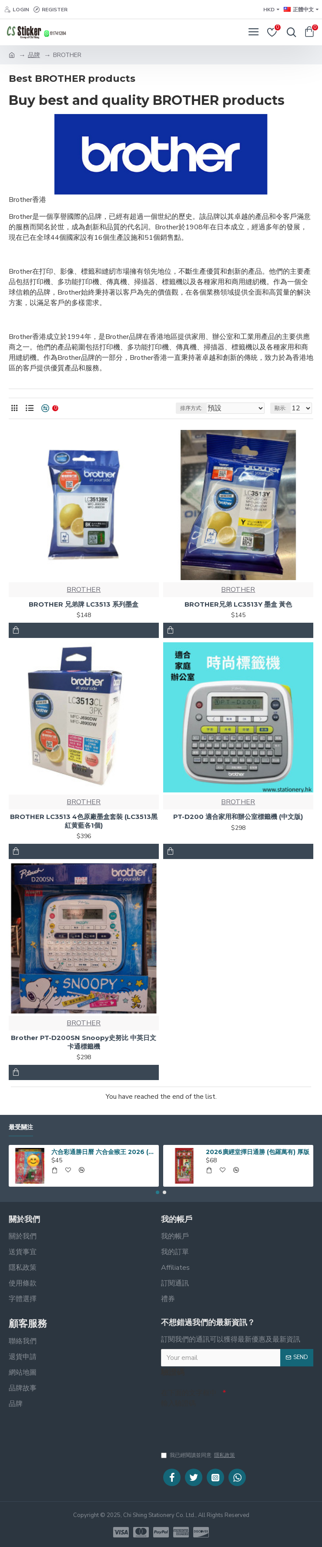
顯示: (280, 408)
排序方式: (191, 408)
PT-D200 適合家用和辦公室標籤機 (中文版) (238, 816)
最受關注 (21, 1125)
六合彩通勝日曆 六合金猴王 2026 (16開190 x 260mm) (103, 1150)
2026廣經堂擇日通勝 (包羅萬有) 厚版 (257, 1150)
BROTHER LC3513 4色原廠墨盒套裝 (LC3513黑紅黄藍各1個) (84, 820)
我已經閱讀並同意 (198, 1455)
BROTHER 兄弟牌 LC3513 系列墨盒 (83, 604)
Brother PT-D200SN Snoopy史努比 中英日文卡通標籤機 (83, 1042)
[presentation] (222, 1424)
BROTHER (84, 589)
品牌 (34, 55)
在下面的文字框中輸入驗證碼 (189, 1396)
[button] (157, 1190)
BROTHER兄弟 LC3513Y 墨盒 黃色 (238, 604)
